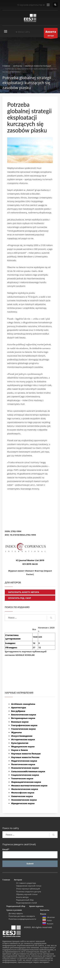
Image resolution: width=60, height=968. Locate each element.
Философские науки (22, 792)
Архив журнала (36, 906)
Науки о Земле (19, 750)
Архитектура (18, 707)
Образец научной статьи (26, 894)
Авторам (18, 879)
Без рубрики (18, 711)
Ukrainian (48, 917)
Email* (30, 853)
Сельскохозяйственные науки (28, 771)
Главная (6, 879)
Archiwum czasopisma (23, 704)
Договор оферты (16, 913)
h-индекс (10, 643)
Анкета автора (22, 897)
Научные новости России (25, 757)
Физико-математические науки (29, 785)
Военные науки (19, 721)
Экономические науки (24, 799)
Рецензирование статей (26, 903)
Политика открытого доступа (28, 891)
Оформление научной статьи (28, 886)
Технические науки (22, 778)
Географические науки (24, 725)
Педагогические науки (24, 760)
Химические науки (22, 796)
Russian (47, 923)
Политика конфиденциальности (22, 919)
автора (51, 34)
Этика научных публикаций (28, 888)
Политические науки (23, 764)
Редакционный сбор (25, 900)
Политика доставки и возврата (22, 916)
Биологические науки (23, 714)
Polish (47, 920)
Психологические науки (25, 767)
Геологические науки (23, 728)
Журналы (16, 732)
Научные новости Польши (26, 753)
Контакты (44, 910)
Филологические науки (24, 789)
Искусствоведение (21, 735)
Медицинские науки (23, 746)
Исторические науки (23, 739)
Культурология (19, 743)
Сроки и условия (14, 910)
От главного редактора (26, 883)
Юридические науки (23, 803)
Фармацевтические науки (26, 782)
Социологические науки (25, 774)
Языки (43, 914)
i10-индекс (11, 647)
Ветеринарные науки (23, 718)
